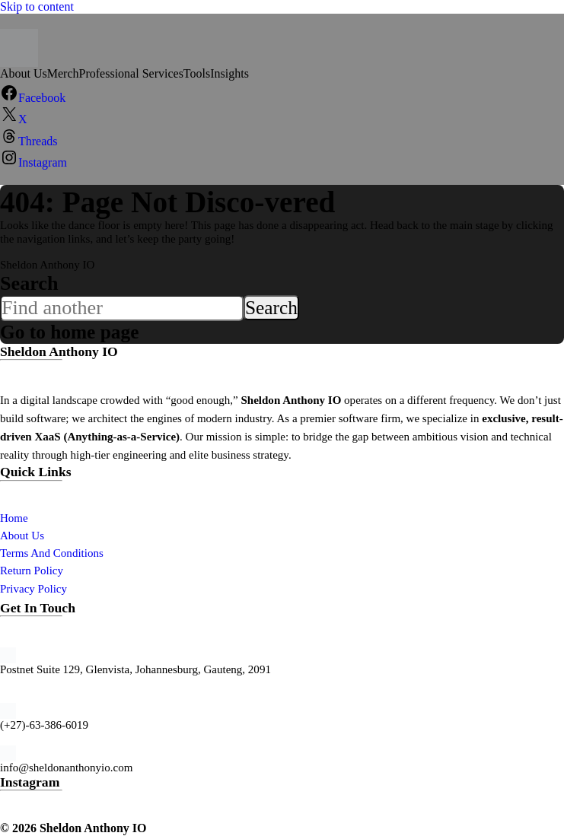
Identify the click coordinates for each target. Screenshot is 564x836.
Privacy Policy (33, 589)
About (15, 535)
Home (14, 518)
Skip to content (37, 6)
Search (29, 283)
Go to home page (71, 332)
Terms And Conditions (52, 553)
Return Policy (31, 570)
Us (37, 535)
